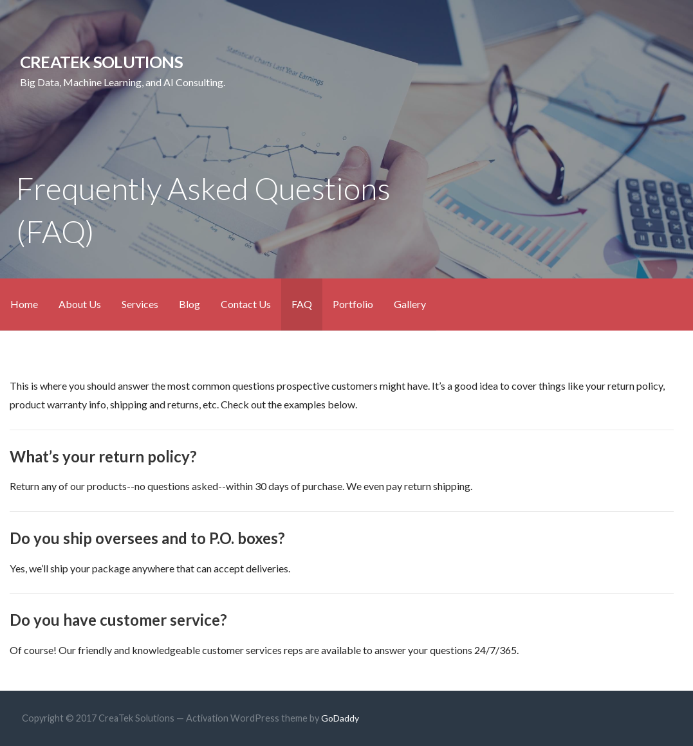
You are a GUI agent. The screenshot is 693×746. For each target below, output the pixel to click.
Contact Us (246, 304)
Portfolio (353, 304)
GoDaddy (340, 718)
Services (140, 304)
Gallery (410, 304)
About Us (80, 304)
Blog (189, 304)
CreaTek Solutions (101, 61)
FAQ (301, 304)
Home (24, 304)
